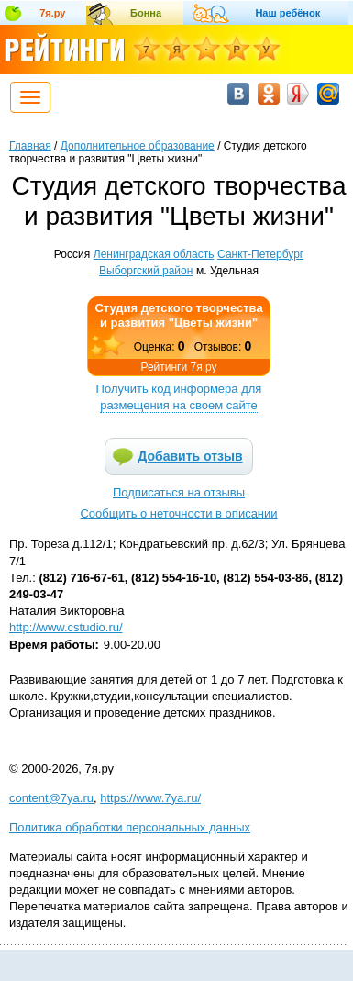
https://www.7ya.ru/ (150, 798)
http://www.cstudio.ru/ (66, 627)
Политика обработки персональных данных (129, 827)
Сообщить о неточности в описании (178, 513)
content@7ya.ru (51, 798)
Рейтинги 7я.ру (178, 367)
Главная (30, 145)
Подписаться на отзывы (179, 492)
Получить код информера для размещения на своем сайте (179, 397)
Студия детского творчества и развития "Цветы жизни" (178, 315)
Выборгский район (146, 270)
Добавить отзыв (190, 456)
